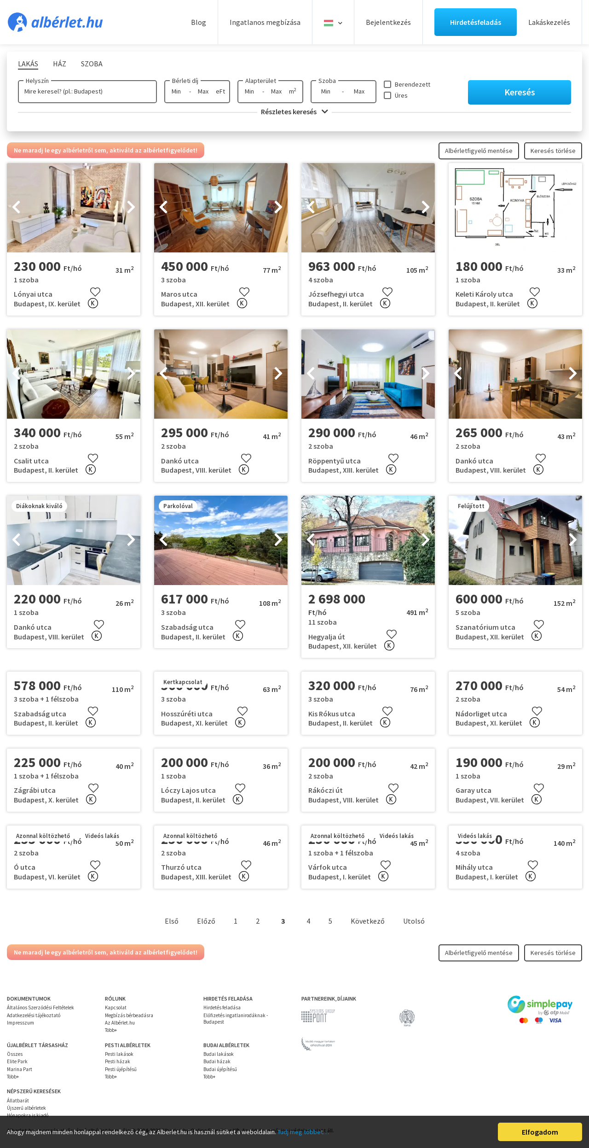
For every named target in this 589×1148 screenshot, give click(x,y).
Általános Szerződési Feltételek (40, 1007)
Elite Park (17, 1061)
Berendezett (412, 84)
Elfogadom (540, 1131)
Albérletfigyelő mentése (479, 150)
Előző (206, 920)
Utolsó (414, 920)
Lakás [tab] (28, 63)
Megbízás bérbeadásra (129, 1015)
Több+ (111, 1030)
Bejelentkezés (388, 22)
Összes (15, 1054)
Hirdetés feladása (222, 1007)
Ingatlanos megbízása (265, 22)
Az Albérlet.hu (120, 1022)
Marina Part (19, 1069)
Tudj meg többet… (303, 1132)
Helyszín (37, 80)
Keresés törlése (553, 150)
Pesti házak (117, 1061)
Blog (198, 22)
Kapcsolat (116, 1007)
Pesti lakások (119, 1054)
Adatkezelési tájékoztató (33, 1015)
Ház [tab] (59, 63)
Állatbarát (18, 1100)
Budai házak (217, 1061)
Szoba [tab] (92, 63)
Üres (401, 95)
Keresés (519, 92)
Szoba (327, 80)
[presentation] (16, 207)
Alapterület (260, 80)
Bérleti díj (185, 80)
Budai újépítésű (220, 1069)
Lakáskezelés (549, 22)
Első (172, 920)
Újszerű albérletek (26, 1108)
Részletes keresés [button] (294, 111)
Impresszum (20, 1022)
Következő (368, 920)
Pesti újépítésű (121, 1069)
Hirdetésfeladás (475, 22)
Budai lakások (218, 1054)
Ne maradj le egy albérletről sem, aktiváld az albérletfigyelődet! (105, 150)
